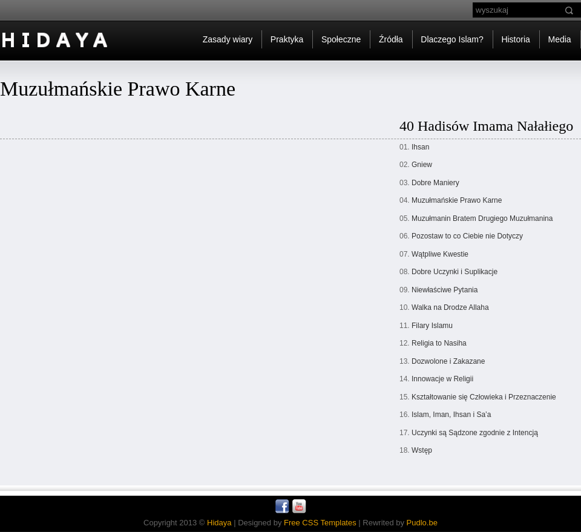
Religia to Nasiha (439, 343)
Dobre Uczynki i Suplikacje (454, 272)
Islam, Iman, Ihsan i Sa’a (451, 414)
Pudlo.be (422, 522)
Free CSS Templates (320, 522)
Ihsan (420, 147)
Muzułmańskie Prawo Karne (457, 200)
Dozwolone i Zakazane (448, 361)
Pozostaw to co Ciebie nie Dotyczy (467, 236)
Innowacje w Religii (442, 379)
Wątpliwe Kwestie (440, 254)
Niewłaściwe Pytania (445, 290)
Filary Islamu (432, 325)
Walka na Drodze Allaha (450, 307)
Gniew (422, 164)
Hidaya (219, 522)
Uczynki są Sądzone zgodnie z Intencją (475, 433)
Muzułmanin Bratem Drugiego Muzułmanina (482, 218)
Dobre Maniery (435, 183)
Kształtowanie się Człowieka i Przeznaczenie (484, 397)
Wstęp (422, 450)
